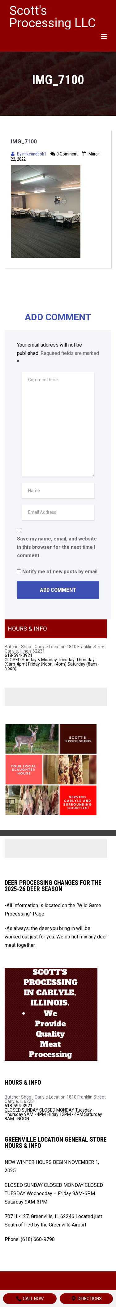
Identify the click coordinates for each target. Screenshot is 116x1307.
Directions (86, 1299)
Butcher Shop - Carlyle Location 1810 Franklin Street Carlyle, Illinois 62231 (55, 649)
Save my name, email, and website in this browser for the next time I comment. (57, 547)
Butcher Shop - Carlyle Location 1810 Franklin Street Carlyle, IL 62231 (55, 1099)
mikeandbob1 (34, 154)
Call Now (30, 1299)
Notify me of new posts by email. (60, 572)
